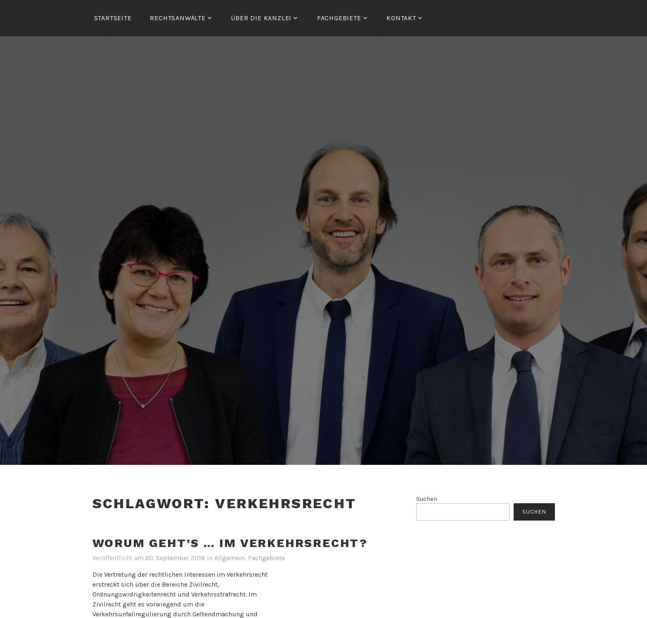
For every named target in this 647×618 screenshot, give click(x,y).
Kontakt (401, 18)
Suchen (426, 498)
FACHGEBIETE (339, 18)
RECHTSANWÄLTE (177, 18)
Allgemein (229, 558)
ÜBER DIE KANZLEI (261, 18)
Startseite (113, 18)
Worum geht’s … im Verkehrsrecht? (230, 543)
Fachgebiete (266, 558)
